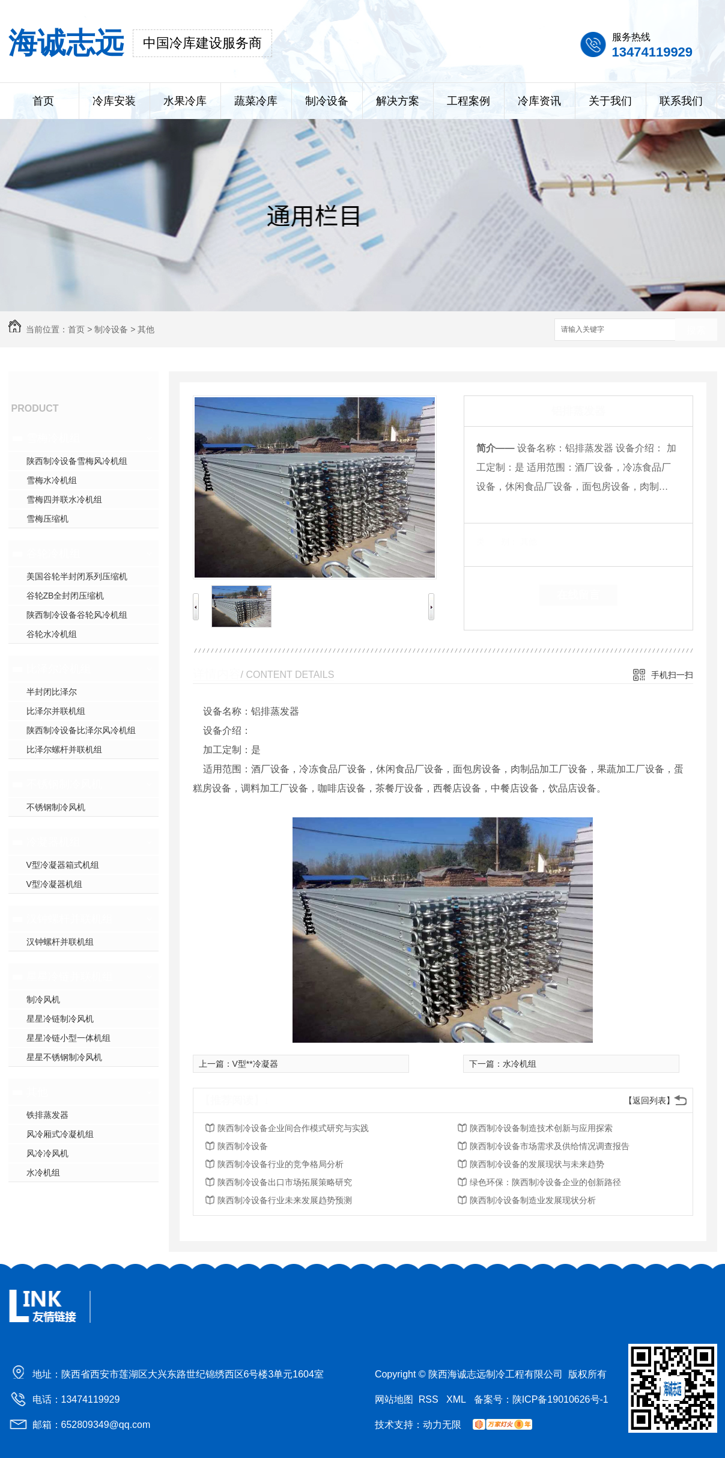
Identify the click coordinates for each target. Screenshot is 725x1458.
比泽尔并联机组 (55, 711)
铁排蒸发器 (47, 1115)
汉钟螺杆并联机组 (69, 919)
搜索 (696, 330)
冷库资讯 (539, 101)
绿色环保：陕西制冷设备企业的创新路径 (545, 1182)
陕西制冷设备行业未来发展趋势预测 (284, 1200)
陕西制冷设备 (242, 1146)
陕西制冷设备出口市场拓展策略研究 (284, 1182)
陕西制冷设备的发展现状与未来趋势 (537, 1164)
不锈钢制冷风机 (64, 784)
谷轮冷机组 (53, 554)
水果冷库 (185, 101)
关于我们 (610, 101)
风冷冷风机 (47, 1153)
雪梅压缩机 (47, 518)
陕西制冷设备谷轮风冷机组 (76, 615)
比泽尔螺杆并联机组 (64, 749)
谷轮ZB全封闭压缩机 (65, 595)
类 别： (497, 541)
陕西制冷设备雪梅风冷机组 (76, 461)
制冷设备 (326, 101)
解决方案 (397, 101)
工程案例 (468, 101)
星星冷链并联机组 (69, 977)
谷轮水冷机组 (51, 634)
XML (457, 1399)
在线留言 (578, 595)
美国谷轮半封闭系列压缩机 (76, 576)
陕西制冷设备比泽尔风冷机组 (81, 730)
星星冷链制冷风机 (60, 1018)
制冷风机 (43, 999)
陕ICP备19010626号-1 (560, 1399)
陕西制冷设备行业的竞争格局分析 (280, 1164)
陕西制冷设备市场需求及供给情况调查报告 (549, 1146)
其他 (146, 329)
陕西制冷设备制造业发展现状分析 (533, 1200)
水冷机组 (43, 1172)
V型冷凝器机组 (54, 884)
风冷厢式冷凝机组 (60, 1134)
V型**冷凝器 (255, 1064)
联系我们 (681, 101)
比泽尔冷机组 (58, 669)
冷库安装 (114, 101)
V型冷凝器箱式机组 (62, 865)
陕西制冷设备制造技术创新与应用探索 (541, 1128)
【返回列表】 (649, 1100)
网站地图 (394, 1399)
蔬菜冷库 (256, 101)
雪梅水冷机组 (51, 480)
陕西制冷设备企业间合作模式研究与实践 (293, 1128)
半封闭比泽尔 (51, 692)
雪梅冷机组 (53, 438)
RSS (430, 1399)
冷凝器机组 (53, 842)
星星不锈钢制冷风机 (64, 1057)
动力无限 (442, 1425)
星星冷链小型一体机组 (68, 1038)
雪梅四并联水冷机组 (64, 499)
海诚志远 (66, 42)
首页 (43, 101)
